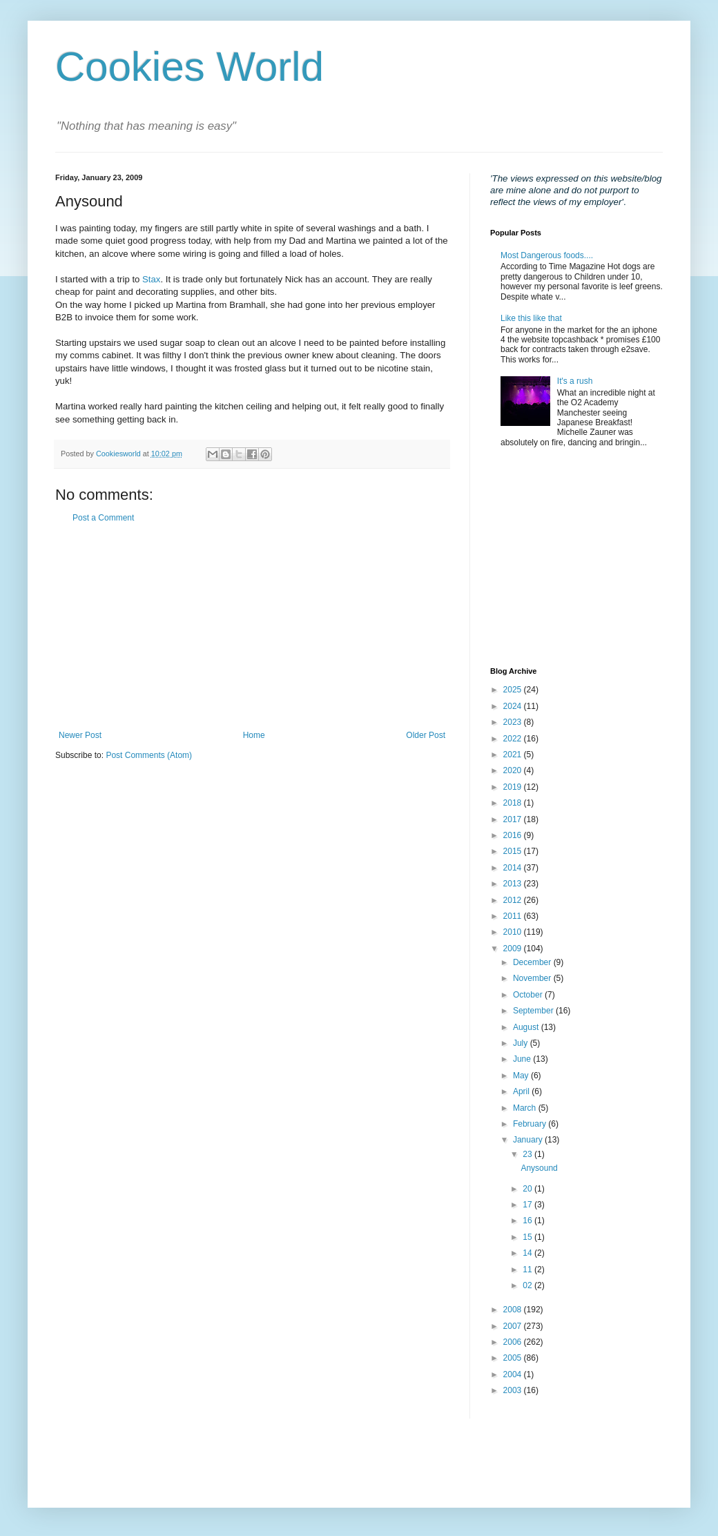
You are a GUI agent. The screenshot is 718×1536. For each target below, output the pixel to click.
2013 (513, 883)
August (527, 1027)
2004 (513, 1374)
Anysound (539, 1168)
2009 (513, 948)
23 (528, 1154)
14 (528, 1253)
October (529, 995)
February (530, 1124)
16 (528, 1220)
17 (528, 1204)
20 (528, 1189)
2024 (513, 706)
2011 (513, 916)
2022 (513, 738)
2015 (513, 851)
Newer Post (80, 735)
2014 (513, 868)
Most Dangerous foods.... (547, 255)
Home (254, 735)
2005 (513, 1358)
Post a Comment (103, 518)
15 (528, 1237)
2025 (513, 689)
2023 (513, 722)
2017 (513, 819)
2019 (513, 787)
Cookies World (189, 66)
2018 (513, 803)
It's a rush (575, 381)
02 (528, 1285)
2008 (513, 1309)
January (529, 1140)
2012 (513, 900)
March (525, 1108)
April (522, 1091)
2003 (513, 1390)
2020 (513, 770)
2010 (513, 932)
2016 (513, 835)
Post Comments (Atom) (149, 755)
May (522, 1075)
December (533, 962)
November (533, 978)
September (534, 1010)
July (521, 1043)
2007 (513, 1326)
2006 (513, 1342)
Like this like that (531, 318)
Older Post (425, 735)
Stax (151, 279)
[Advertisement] (252, 627)
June (523, 1059)
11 (528, 1269)
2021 (513, 754)
